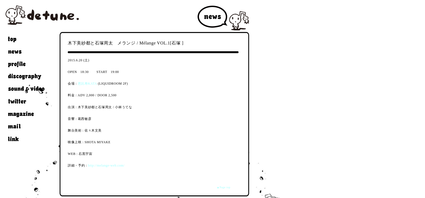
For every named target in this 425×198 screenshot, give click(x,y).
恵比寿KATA (87, 83)
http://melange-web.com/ (106, 165)
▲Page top (223, 187)
